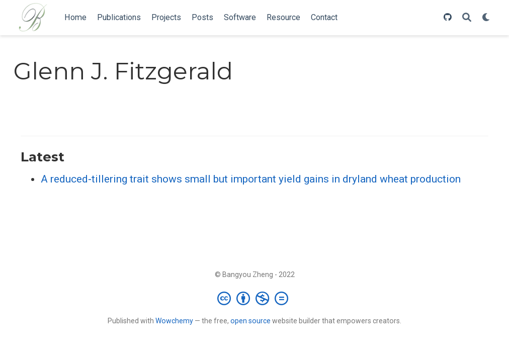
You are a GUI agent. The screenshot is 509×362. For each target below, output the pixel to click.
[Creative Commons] (254, 298)
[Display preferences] (486, 18)
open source (250, 321)
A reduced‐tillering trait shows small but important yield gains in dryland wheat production (251, 179)
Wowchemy (174, 321)
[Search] (466, 18)
